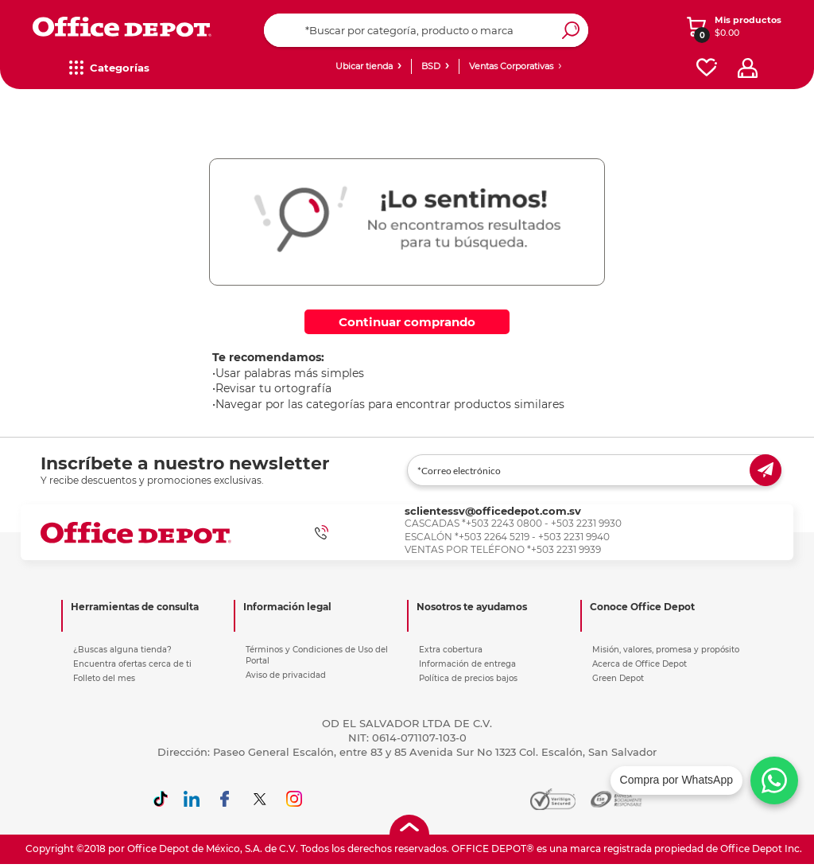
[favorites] (706, 68)
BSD (430, 66)
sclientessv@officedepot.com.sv (493, 510)
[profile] (748, 68)
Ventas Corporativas (511, 66)
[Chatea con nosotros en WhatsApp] (704, 780)
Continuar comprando (407, 321)
